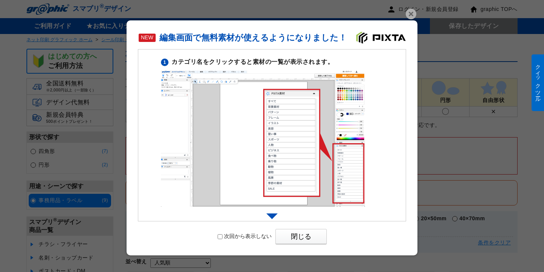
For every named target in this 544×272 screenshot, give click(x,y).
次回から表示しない (245, 236)
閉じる (301, 236)
